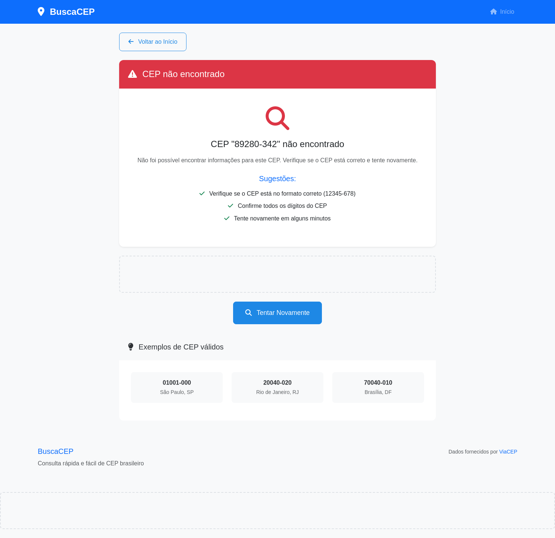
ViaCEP (508, 452)
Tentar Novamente (277, 312)
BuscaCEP (66, 12)
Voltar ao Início (152, 42)
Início (502, 12)
